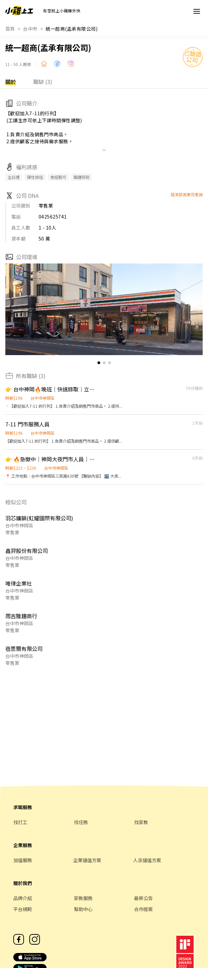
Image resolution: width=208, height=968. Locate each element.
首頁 (10, 28)
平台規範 (22, 909)
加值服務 (22, 860)
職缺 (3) (42, 82)
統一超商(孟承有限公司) (72, 28)
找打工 (20, 822)
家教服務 (83, 898)
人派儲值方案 (147, 860)
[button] (194, 309)
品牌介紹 (22, 898)
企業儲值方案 (87, 860)
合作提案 (143, 909)
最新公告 (143, 898)
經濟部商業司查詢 (187, 194)
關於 (10, 82)
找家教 (141, 822)
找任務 (81, 822)
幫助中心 (83, 909)
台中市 (30, 28)
